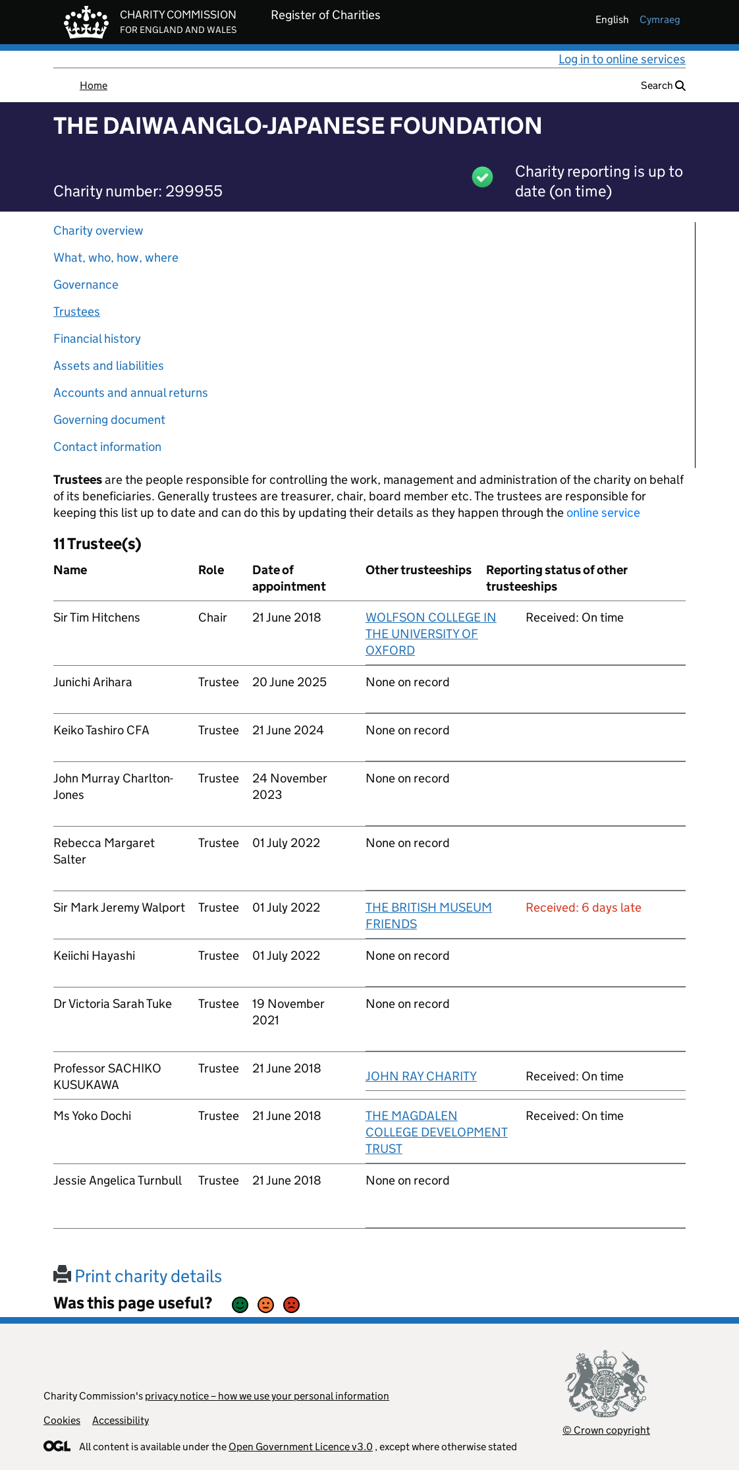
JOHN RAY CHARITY (421, 1076)
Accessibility (120, 1420)
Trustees (76, 311)
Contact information (107, 446)
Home (93, 85)
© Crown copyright (606, 1430)
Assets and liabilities (108, 365)
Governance (86, 284)
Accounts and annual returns (130, 392)
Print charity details (137, 1276)
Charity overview (98, 230)
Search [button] (663, 85)
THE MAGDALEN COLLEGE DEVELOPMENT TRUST (437, 1132)
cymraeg (660, 19)
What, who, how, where (115, 257)
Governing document (109, 419)
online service (603, 512)
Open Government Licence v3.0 (301, 1446)
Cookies (61, 1420)
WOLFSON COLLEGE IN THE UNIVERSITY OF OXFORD (431, 634)
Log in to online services (622, 59)
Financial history (97, 338)
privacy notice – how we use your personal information (267, 1396)
